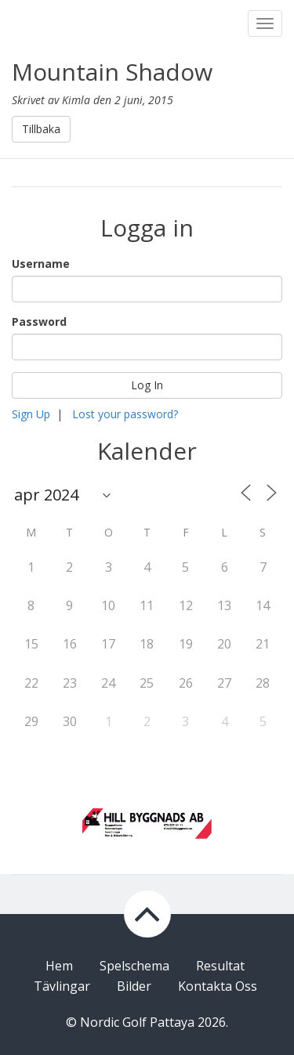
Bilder (134, 986)
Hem (59, 965)
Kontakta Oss (217, 986)
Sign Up (31, 413)
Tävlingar (62, 986)
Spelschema (134, 965)
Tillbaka (41, 128)
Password (39, 321)
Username (41, 263)
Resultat (220, 965)
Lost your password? (125, 413)
